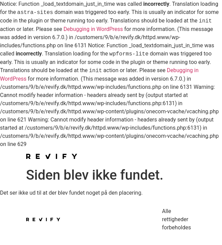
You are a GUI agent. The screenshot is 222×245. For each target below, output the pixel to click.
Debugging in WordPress (93, 29)
